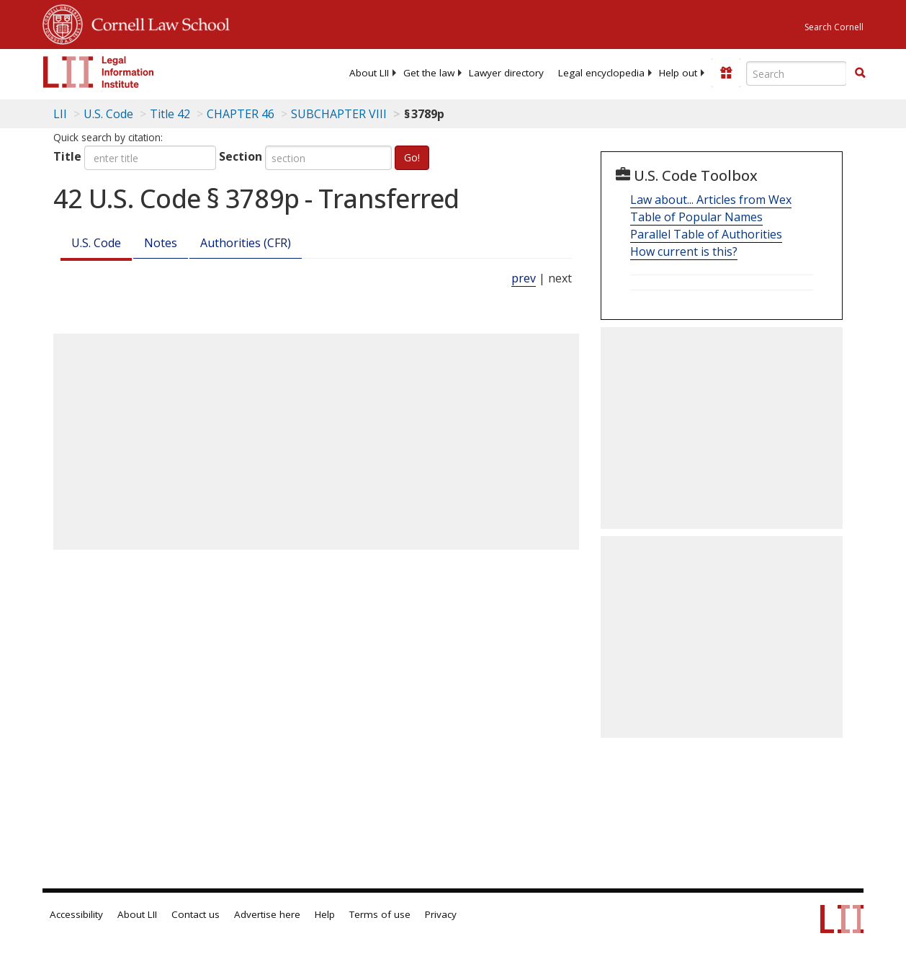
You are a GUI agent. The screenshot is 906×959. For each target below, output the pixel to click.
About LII (369, 72)
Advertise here (267, 914)
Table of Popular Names (696, 217)
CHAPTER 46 (240, 114)
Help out (678, 72)
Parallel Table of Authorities (706, 234)
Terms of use (380, 914)
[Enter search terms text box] (796, 73)
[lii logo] (98, 72)
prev (523, 278)
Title (67, 156)
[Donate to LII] (726, 72)
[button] (860, 73)
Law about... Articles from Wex (710, 200)
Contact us (195, 914)
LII (60, 114)
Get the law (428, 72)
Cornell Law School (156, 22)
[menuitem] (369, 73)
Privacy (441, 914)
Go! (412, 157)
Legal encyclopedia (601, 72)
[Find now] (860, 73)
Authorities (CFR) (245, 243)
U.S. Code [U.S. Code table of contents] (108, 114)
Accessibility (76, 914)
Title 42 (170, 114)
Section (240, 156)
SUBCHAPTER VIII (339, 114)
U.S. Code (96, 243)
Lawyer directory (506, 72)
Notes (160, 243)
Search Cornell (834, 27)
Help (325, 914)
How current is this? (683, 251)
